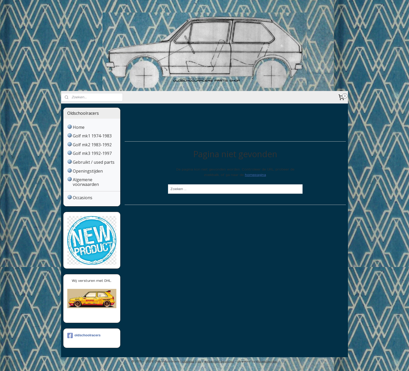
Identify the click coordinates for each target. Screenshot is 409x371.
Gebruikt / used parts (94, 162)
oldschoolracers (83, 335)
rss (199, 361)
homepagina (255, 175)
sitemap (188, 361)
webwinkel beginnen (219, 361)
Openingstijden (88, 171)
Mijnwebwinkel (267, 361)
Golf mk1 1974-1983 (92, 136)
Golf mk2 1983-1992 (92, 145)
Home (79, 127)
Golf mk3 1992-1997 (92, 153)
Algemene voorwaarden (86, 182)
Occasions (82, 197)
